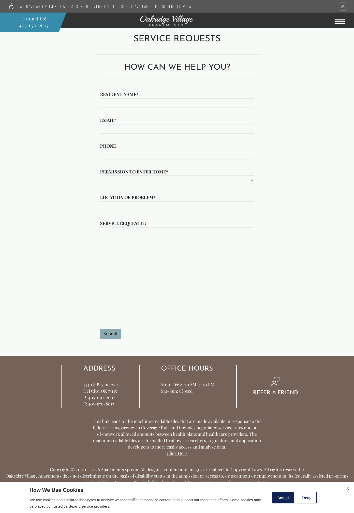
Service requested (123, 223)
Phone (108, 146)
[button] (343, 6)
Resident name (119, 94)
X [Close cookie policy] (348, 488)
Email (108, 120)
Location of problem (128, 197)
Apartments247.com (120, 469)
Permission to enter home (134, 172)
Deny (306, 497)
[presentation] (137, 314)
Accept (283, 497)
